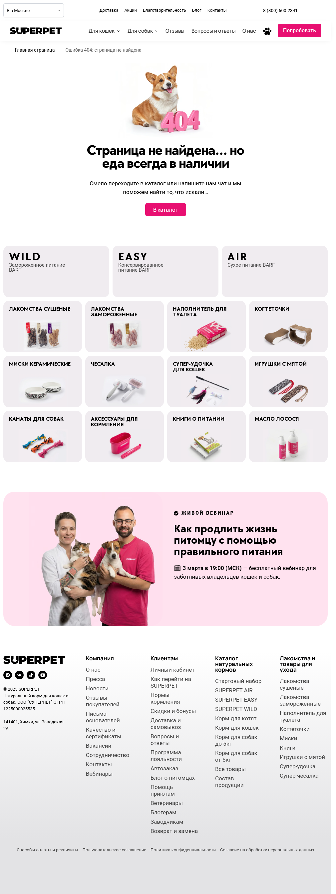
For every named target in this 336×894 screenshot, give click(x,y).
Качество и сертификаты (104, 733)
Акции (131, 10)
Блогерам (163, 812)
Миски (288, 738)
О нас (93, 669)
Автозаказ (164, 768)
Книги (287, 747)
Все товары (230, 769)
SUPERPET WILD (236, 709)
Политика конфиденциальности (183, 849)
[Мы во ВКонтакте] (322, 10)
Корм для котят (236, 718)
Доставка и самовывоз (166, 723)
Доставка (108, 10)
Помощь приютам (163, 790)
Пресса (95, 679)
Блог (196, 10)
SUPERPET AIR (234, 690)
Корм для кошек (237, 727)
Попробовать (299, 30)
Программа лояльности (166, 755)
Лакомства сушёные (294, 684)
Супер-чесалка (299, 775)
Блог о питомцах (173, 777)
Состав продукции (229, 781)
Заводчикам (167, 821)
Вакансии (99, 745)
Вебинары (99, 773)
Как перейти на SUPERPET (171, 682)
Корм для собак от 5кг (236, 756)
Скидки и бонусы (173, 711)
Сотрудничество (107, 755)
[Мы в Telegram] (307, 10)
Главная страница (35, 50)
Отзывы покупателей (103, 701)
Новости (97, 688)
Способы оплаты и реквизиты (47, 849)
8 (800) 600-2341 (280, 10)
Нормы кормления (165, 698)
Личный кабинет (173, 669)
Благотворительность (164, 10)
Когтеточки (295, 729)
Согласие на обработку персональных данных (267, 849)
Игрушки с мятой (302, 757)
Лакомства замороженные (300, 700)
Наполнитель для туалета (303, 716)
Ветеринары (167, 803)
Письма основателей (103, 717)
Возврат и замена (174, 831)
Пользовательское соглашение (114, 849)
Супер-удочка (297, 766)
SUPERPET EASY (236, 699)
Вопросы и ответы (165, 739)
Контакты (217, 10)
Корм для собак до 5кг (236, 740)
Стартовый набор (238, 681)
